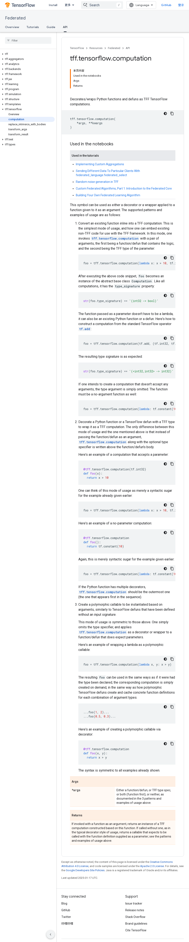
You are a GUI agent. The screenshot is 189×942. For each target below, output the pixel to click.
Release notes (134, 910)
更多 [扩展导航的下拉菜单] (68, 5)
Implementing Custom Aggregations (100, 164)
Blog (64, 903)
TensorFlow (77, 48)
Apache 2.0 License (152, 866)
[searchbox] (28, 40)
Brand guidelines (136, 923)
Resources (95, 48)
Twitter (66, 917)
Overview (12, 27)
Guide (51, 27)
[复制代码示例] (172, 113)
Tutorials (33, 27)
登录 (181, 5)
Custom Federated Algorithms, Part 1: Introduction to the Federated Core (124, 188)
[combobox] (102, 5)
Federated (15, 18)
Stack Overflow (135, 917)
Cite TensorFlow (135, 930)
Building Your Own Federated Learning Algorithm (108, 195)
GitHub (166, 5)
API (128, 48)
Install (53, 5)
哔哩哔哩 (67, 923)
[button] (27, 54)
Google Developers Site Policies (85, 870)
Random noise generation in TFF (97, 181)
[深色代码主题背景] (165, 113)
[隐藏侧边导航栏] (50, 934)
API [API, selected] (65, 27)
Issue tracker (133, 903)
